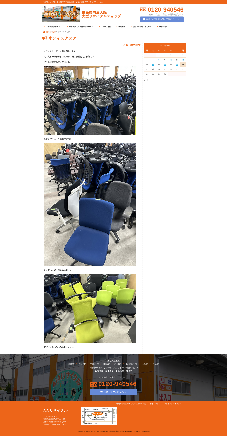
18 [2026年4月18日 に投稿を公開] (177, 64)
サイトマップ (155, 404)
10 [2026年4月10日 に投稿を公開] (171, 59)
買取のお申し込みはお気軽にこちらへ (161, 19)
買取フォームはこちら (113, 391)
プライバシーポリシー (173, 404)
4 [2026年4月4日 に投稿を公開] (176, 55)
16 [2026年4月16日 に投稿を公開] (165, 64)
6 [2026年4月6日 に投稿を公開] (147, 59)
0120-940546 (165, 9)
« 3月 (146, 80)
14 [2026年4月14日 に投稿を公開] (153, 64)
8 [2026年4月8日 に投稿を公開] (159, 59)
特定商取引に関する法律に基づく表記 (131, 404)
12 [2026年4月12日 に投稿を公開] (183, 59)
